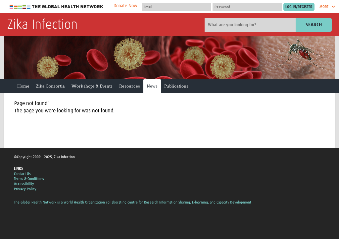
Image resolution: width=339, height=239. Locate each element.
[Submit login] (299, 7)
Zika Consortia (50, 86)
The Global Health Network (56, 7)
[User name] (176, 7)
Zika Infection (42, 25)
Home (23, 86)
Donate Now (125, 6)
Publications (176, 86)
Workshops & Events (92, 86)
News (152, 86)
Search (314, 24)
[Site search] (251, 25)
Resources (129, 86)
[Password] (247, 7)
